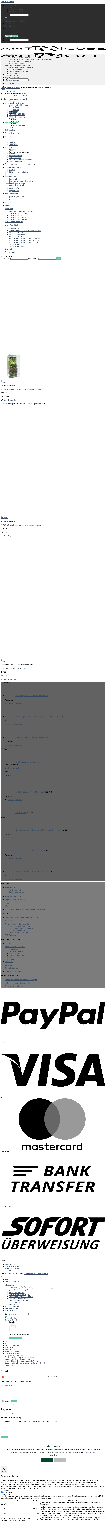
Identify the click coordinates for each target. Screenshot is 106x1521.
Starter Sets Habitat (16, 246)
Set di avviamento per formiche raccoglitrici (25, 238)
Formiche (12, 109)
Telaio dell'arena (15, 198)
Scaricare (8, 965)
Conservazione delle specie (19, 71)
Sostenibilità (13, 949)
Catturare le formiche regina (19, 65)
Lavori (11, 959)
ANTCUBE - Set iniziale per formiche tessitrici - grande (21, 389)
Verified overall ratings (13, 768)
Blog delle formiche (12, 81)
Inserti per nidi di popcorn (18, 219)
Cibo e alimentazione (17, 115)
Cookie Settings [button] (90, 1452)
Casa (3, 88)
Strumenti (8, 249)
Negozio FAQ (14, 75)
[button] (11, 36)
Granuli (11, 116)
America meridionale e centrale (20, 160)
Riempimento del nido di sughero (21, 211)
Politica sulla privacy (16, 890)
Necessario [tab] (5, 1490)
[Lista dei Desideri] (1, 380)
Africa (11, 150)
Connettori (13, 179)
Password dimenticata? (9, 1405)
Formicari (8, 202)
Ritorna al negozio (15, 1338)
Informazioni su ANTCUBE (15, 21)
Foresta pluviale (19, 114)
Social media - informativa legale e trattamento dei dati (25, 909)
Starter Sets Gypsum (17, 244)
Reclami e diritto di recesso (19, 894)
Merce (7, 206)
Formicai (12, 101)
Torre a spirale (14, 189)
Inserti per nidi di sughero (18, 213)
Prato (15, 112)
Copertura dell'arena (16, 196)
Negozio (8, 86)
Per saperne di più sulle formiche (21, 67)
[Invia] (6, 17)
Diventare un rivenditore (14, 971)
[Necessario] (2, 1492)
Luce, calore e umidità (17, 185)
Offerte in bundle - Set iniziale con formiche (25, 231)
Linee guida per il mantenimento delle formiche (22, 918)
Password (8, 1385)
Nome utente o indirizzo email (16, 1382)
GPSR (7, 906)
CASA (7, 1341)
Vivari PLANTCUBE (20, 95)
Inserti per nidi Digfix (16, 215)
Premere (12, 957)
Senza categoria (11, 252)
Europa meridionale (16, 162)
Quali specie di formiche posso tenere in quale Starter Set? (31, 59)
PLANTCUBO (10, 84)
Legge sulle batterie (12, 903)
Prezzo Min (5, 258)
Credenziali (9, 962)
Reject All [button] (60, 1460)
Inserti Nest (9, 209)
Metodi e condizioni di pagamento (17, 983)
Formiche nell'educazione (18, 69)
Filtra (58, 258)
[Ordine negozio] (11, 97)
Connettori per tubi (16, 187)
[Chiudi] (4, 1469)
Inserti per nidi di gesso (17, 217)
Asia (10, 152)
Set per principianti (13, 88)
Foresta (16, 110)
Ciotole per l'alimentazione (19, 172)
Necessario (7, 1492)
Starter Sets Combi (16, 233)
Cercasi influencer (11, 968)
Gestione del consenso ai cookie (36, 1274)
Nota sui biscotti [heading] (53, 1446)
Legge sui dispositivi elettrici (15, 900)
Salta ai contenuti (7, 2)
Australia (12, 154)
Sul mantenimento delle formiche (17, 924)
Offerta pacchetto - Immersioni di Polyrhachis (17, 668)
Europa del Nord (15, 158)
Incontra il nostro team (17, 955)
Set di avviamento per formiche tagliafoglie (24, 240)
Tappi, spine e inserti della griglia (21, 181)
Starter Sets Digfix (15, 236)
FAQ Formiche (14, 73)
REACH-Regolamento (13, 896)
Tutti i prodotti (10, 130)
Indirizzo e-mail (10, 1418)
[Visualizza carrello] (11, 1320)
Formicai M (13, 141)
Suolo (11, 127)
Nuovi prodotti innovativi (18, 99)
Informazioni (9, 55)
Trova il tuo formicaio (16, 63)
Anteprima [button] (4, 382)
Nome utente (9, 1414)
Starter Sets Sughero (17, 235)
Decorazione (13, 106)
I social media (14, 953)
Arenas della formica (12, 133)
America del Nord (15, 156)
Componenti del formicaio (18, 105)
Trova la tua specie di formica (20, 61)
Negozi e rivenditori (12, 78)
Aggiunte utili (14, 191)
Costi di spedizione (11, 400)
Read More (53, 1455)
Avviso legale (10, 26)
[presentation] (16, 1392)
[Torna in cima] (1, 1276)
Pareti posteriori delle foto (18, 117)
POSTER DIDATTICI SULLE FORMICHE (20, 164)
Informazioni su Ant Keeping (19, 57)
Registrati (4, 1437)
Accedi (14, 1401)
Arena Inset (13, 200)
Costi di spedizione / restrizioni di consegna (21, 980)
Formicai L (13, 139)
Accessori (12, 113)
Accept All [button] (47, 1460)
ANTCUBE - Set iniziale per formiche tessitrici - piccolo (21, 525)
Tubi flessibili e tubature (17, 183)
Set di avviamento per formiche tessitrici (24, 242)
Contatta (8, 23)
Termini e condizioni (16, 892)
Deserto (16, 108)
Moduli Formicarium (16, 103)
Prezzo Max (32, 258)
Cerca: (7, 15)
